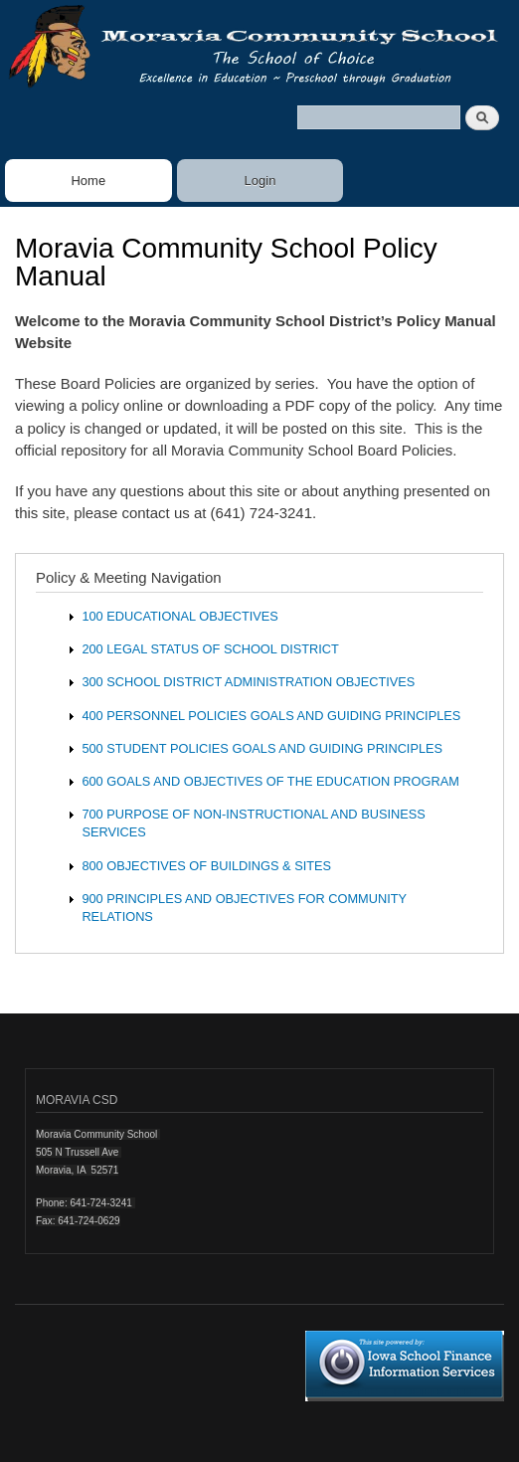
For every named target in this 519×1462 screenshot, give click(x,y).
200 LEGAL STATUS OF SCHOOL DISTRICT (210, 648)
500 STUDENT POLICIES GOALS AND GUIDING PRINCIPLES (262, 748)
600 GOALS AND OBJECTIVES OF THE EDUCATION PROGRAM (270, 781)
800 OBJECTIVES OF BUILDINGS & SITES (206, 865)
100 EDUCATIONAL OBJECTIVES (179, 616)
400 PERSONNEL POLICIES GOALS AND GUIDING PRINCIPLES (271, 715)
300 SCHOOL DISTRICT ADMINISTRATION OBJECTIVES (248, 681)
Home (88, 180)
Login (260, 180)
